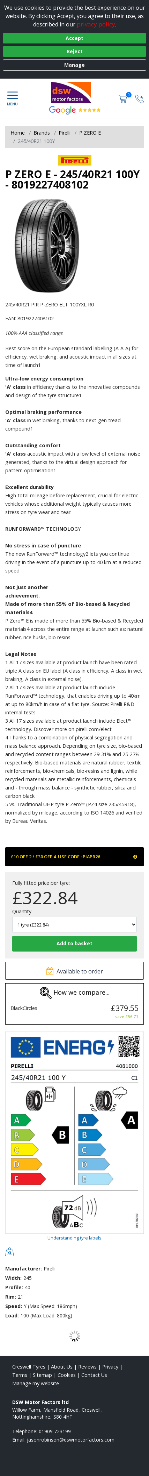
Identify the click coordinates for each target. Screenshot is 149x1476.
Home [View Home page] (17, 132)
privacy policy (96, 24)
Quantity (21, 911)
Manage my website (35, 1383)
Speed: (13, 1306)
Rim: (10, 1296)
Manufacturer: (23, 1268)
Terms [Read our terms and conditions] (19, 1375)
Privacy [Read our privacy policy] (110, 1366)
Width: (13, 1278)
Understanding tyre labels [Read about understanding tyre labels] (74, 1238)
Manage (74, 65)
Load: (12, 1315)
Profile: (14, 1287)
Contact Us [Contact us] (94, 1375)
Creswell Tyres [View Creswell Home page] (28, 1366)
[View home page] (74, 92)
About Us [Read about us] (62, 1366)
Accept (74, 38)
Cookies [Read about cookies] (67, 1375)
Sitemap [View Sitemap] (42, 1375)
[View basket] (123, 98)
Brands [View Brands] (41, 132)
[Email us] (70, 1439)
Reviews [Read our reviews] (87, 1366)
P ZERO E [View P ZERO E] (90, 132)
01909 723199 (55, 1431)
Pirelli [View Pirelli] (64, 132)
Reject (75, 51)
